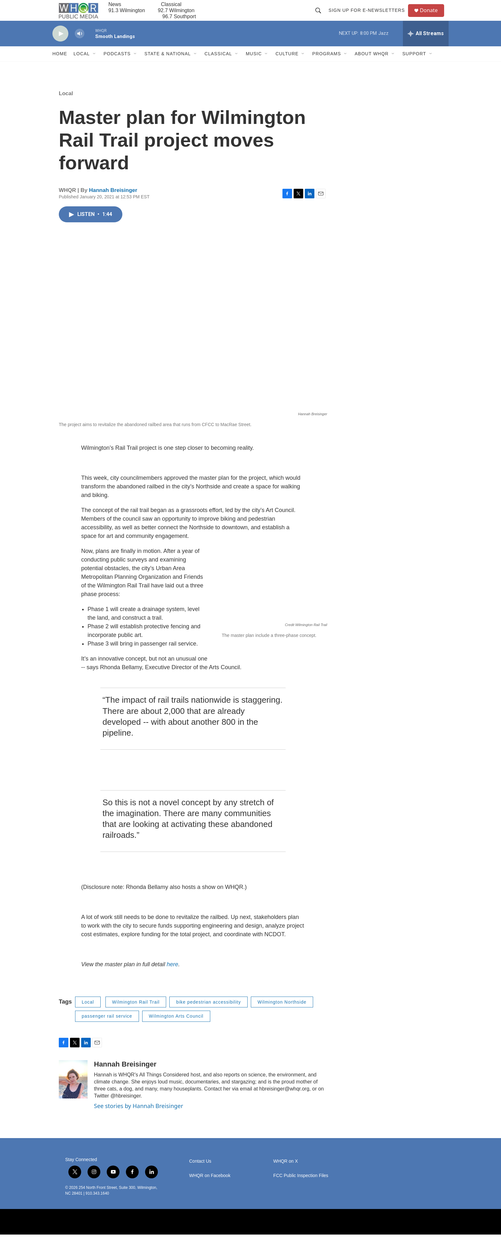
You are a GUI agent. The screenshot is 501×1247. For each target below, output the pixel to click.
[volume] (79, 46)
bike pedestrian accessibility (208, 1014)
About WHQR (372, 66)
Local (81, 66)
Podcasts (117, 66)
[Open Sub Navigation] (94, 66)
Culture (286, 66)
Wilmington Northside (282, 1014)
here (172, 977)
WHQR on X (285, 1173)
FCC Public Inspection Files (300, 1188)
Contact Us (200, 1173)
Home (59, 66)
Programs (326, 66)
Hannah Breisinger (113, 203)
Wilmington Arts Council (176, 1028)
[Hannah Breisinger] (73, 1092)
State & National (167, 66)
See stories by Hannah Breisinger (138, 1118)
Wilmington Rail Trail (136, 1014)
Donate (432, 16)
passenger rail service (107, 1028)
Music (254, 66)
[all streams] (426, 46)
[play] (60, 46)
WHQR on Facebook (209, 1188)
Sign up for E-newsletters (369, 16)
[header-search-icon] (321, 16)
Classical (218, 66)
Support (414, 66)
